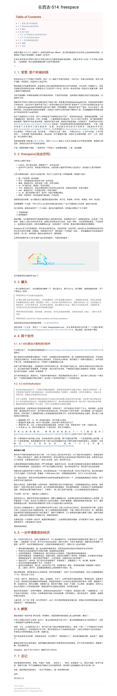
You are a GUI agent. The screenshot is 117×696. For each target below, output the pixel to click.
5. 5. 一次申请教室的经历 (28, 40)
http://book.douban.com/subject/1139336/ (32, 124)
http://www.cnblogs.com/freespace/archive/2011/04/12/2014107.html (44, 330)
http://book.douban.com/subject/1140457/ (32, 129)
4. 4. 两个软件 (23, 32)
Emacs (23, 691)
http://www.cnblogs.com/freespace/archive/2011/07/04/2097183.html (44, 446)
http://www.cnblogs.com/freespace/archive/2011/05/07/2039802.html (73, 350)
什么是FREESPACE (50, 323)
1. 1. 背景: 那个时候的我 (27, 23)
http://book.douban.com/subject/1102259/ (79, 129)
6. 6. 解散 (22, 43)
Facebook (54, 141)
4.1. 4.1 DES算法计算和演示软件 (33, 35)
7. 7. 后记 (22, 46)
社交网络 (40, 141)
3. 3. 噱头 (22, 29)
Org (32, 691)
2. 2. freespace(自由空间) (28, 26)
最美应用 (27, 52)
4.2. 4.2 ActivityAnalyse (29, 37)
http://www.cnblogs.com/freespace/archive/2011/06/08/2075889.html (44, 434)
